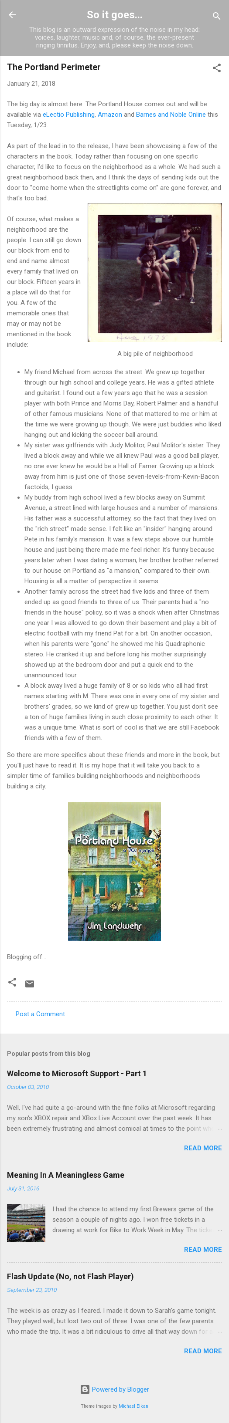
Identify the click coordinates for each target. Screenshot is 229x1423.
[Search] (217, 17)
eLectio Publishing (69, 114)
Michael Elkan (133, 1406)
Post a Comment (40, 1014)
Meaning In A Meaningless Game (65, 1175)
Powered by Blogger (114, 1389)
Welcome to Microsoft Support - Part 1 (77, 1073)
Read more (203, 1148)
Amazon (110, 114)
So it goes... (115, 15)
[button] (217, 69)
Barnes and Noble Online (171, 114)
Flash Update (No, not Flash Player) (70, 1276)
